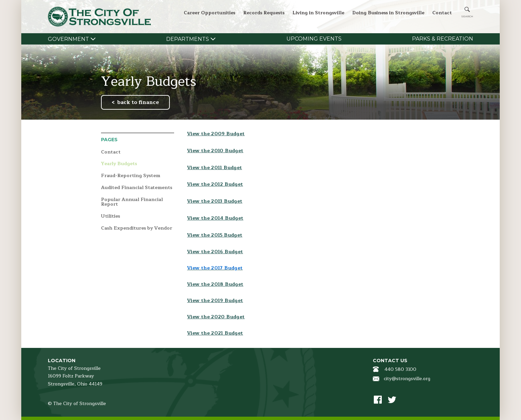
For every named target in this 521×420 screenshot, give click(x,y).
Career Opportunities (209, 13)
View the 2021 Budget (215, 333)
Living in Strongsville (318, 13)
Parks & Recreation (442, 39)
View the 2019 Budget (215, 300)
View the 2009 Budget (216, 134)
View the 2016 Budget (215, 252)
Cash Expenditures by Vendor (136, 228)
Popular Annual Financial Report (132, 202)
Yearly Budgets (119, 163)
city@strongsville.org (407, 378)
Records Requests (263, 13)
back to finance (138, 102)
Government (68, 39)
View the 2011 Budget (214, 167)
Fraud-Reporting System (130, 175)
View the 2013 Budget (214, 201)
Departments (187, 39)
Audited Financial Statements (136, 187)
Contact (442, 13)
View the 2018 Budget (215, 284)
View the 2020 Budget (216, 317)
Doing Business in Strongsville (388, 13)
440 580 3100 (400, 369)
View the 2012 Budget (215, 184)
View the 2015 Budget (214, 235)
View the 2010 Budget (215, 151)
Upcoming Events (314, 39)
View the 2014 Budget (215, 218)
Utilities (110, 216)
